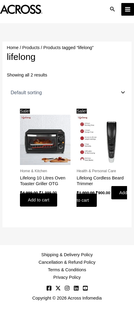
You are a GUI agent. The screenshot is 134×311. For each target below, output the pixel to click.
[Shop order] (67, 92)
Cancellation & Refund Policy (67, 262)
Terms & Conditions (67, 269)
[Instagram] (67, 288)
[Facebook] (49, 288)
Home (12, 47)
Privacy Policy (67, 277)
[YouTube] (85, 288)
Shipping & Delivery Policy (67, 254)
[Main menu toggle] (127, 9)
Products (31, 47)
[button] (112, 9)
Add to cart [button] (38, 199)
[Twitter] (58, 288)
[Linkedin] (76, 288)
